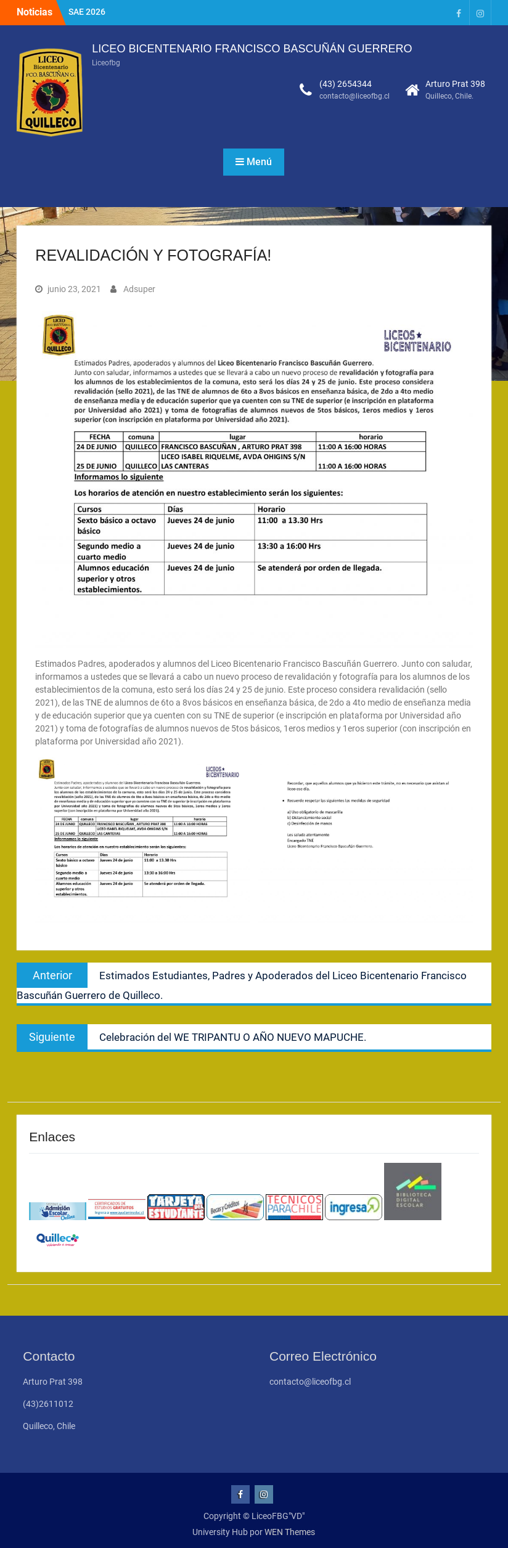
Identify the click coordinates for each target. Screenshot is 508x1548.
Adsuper (139, 289)
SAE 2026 (86, 12)
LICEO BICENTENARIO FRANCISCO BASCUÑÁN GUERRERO (252, 49)
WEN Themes (289, 1532)
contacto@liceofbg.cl (354, 96)
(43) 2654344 (345, 84)
